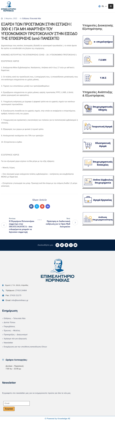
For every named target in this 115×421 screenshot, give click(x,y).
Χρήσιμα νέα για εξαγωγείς (15, 339)
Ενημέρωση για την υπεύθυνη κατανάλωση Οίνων (25, 347)
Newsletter (8, 343)
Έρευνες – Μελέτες (12, 330)
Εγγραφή (9, 409)
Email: (17, 300)
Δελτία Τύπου (9, 322)
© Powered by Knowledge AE (57, 419)
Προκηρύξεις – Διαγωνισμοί (15, 335)
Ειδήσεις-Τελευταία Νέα (31, 18)
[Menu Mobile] (110, 6)
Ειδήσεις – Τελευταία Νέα (14, 318)
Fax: (13, 295)
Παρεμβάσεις (9, 326)
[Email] (16, 403)
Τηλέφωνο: (16, 290)
